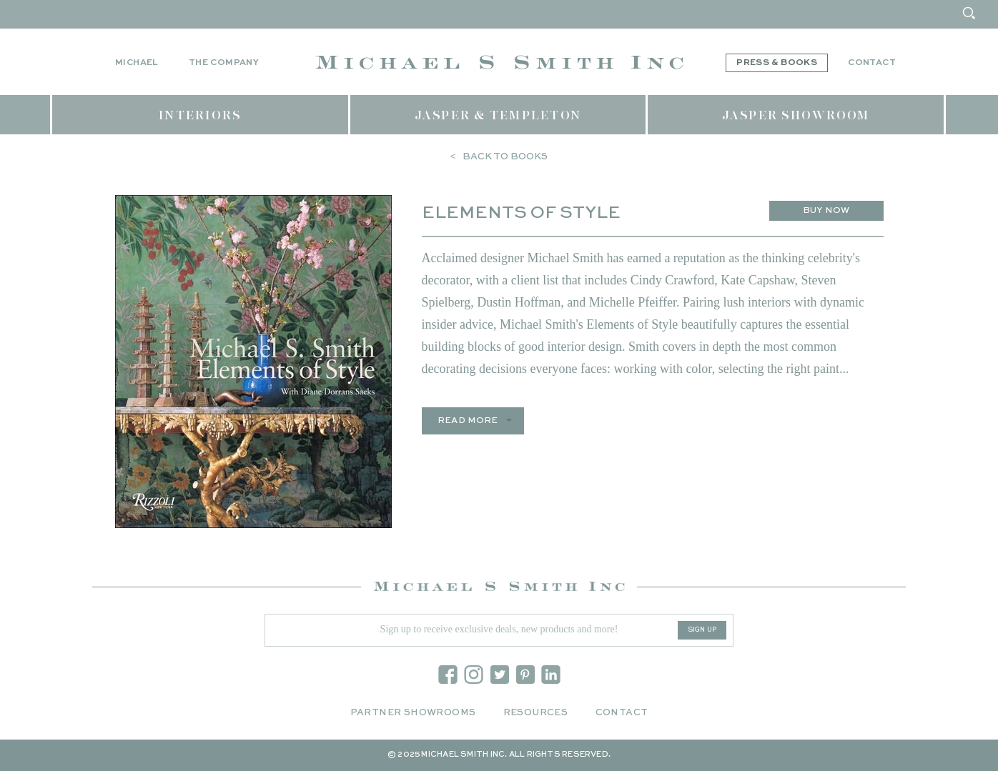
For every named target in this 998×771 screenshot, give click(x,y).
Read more (468, 421)
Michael (136, 63)
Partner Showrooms (413, 712)
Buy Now (826, 211)
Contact (872, 63)
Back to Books (505, 156)
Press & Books (776, 63)
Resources (535, 712)
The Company (224, 63)
